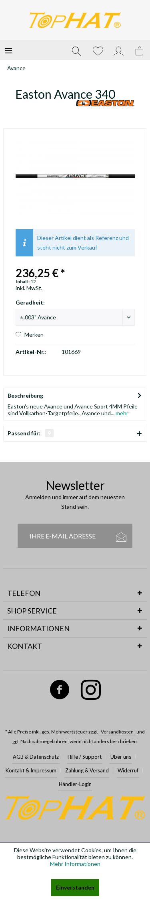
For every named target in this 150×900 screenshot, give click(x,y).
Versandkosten (117, 732)
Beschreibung (25, 395)
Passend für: (31, 433)
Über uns (120, 757)
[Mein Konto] (119, 50)
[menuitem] (8, 50)
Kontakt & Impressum (31, 770)
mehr (121, 413)
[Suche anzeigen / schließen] (76, 50)
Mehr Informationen (75, 863)
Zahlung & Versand (87, 770)
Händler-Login (75, 784)
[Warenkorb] (140, 50)
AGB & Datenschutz (36, 757)
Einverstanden (75, 887)
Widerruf (128, 770)
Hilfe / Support (85, 757)
